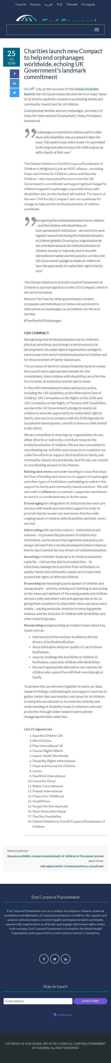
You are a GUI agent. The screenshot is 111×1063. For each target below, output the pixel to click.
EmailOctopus (64, 1015)
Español (21, 4)
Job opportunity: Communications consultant (72, 863)
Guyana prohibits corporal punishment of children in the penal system (55, 853)
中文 (60, 4)
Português (88, 4)
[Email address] (38, 1001)
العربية (49, 4)
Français (35, 4)
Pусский (72, 4)
